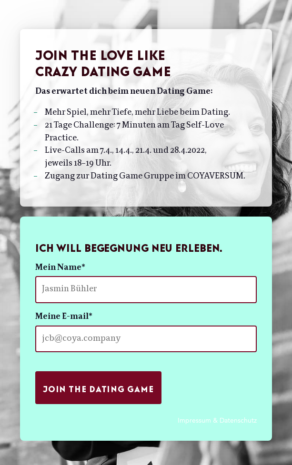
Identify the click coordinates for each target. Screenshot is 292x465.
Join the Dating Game (98, 387)
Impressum (194, 420)
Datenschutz (238, 420)
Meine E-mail (63, 317)
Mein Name (60, 268)
